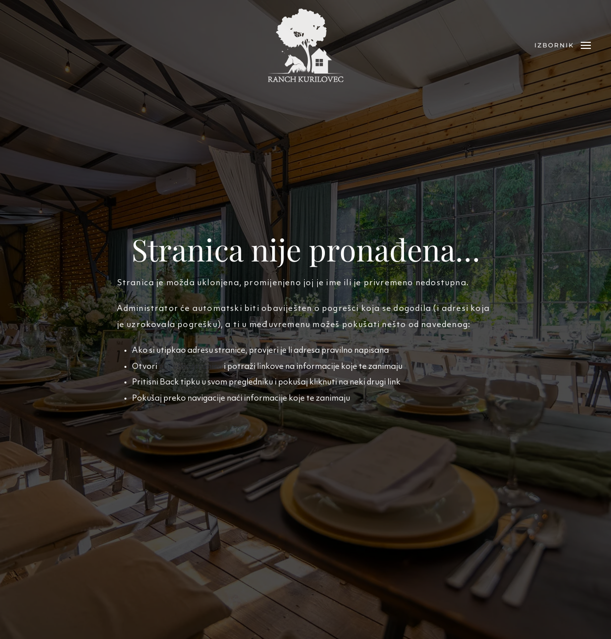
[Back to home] (306, 45)
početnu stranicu (190, 367)
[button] (562, 45)
